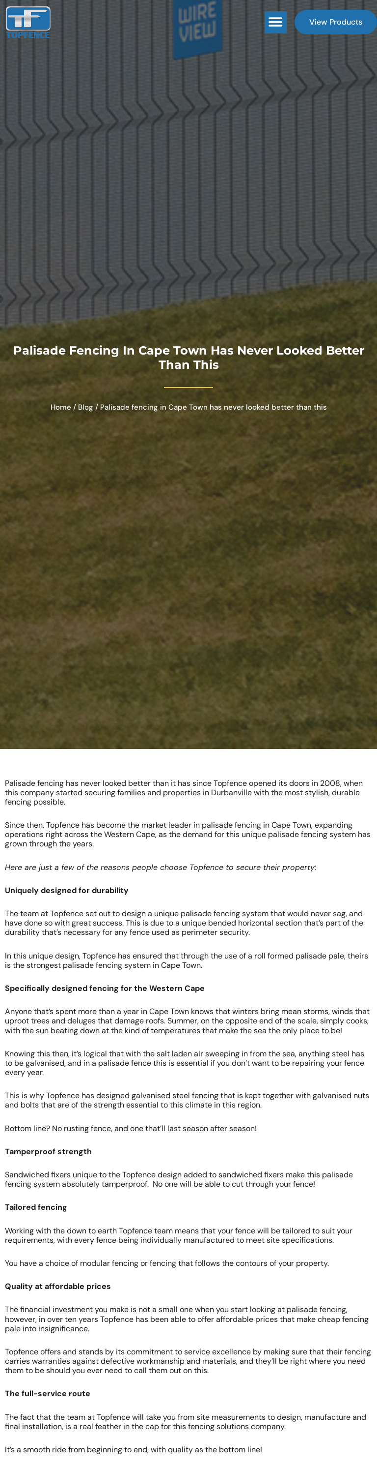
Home (61, 407)
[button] (276, 22)
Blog (85, 407)
